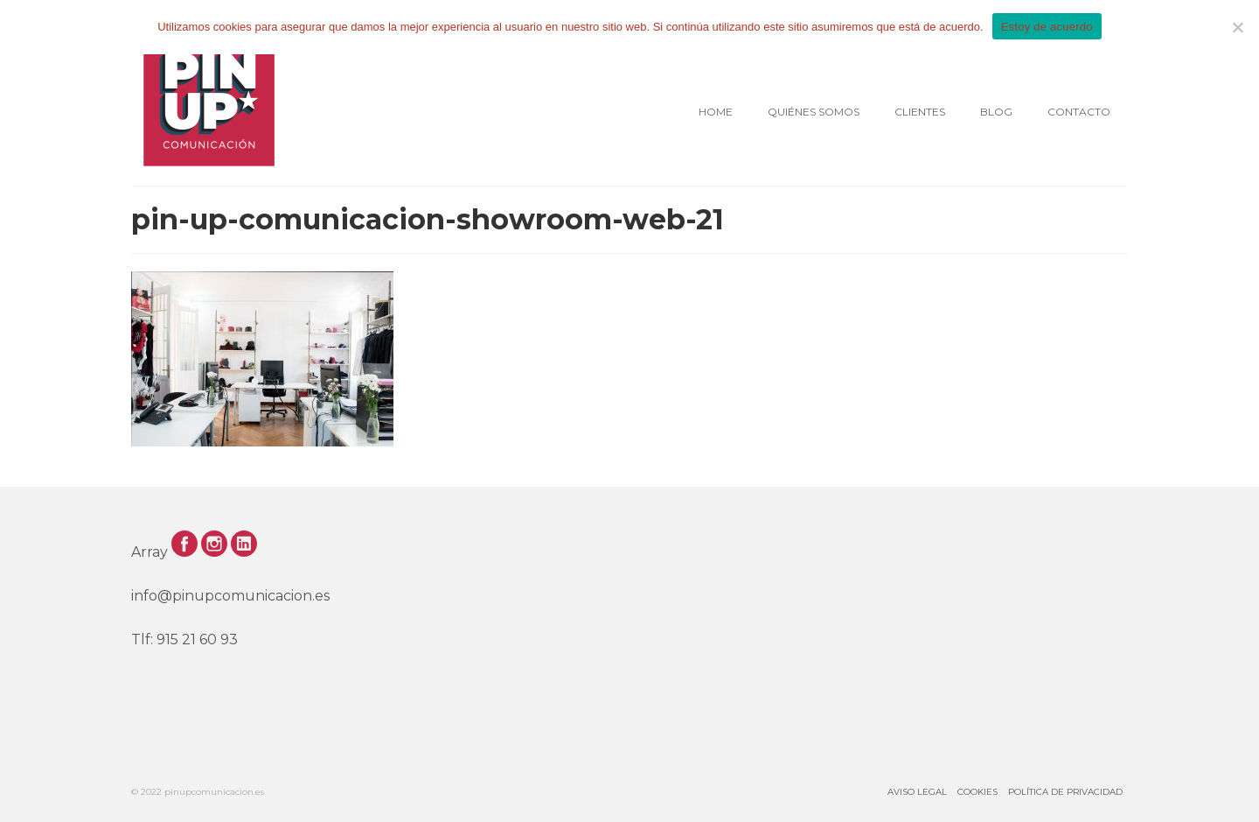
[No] (1237, 27)
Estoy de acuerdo (1047, 26)
